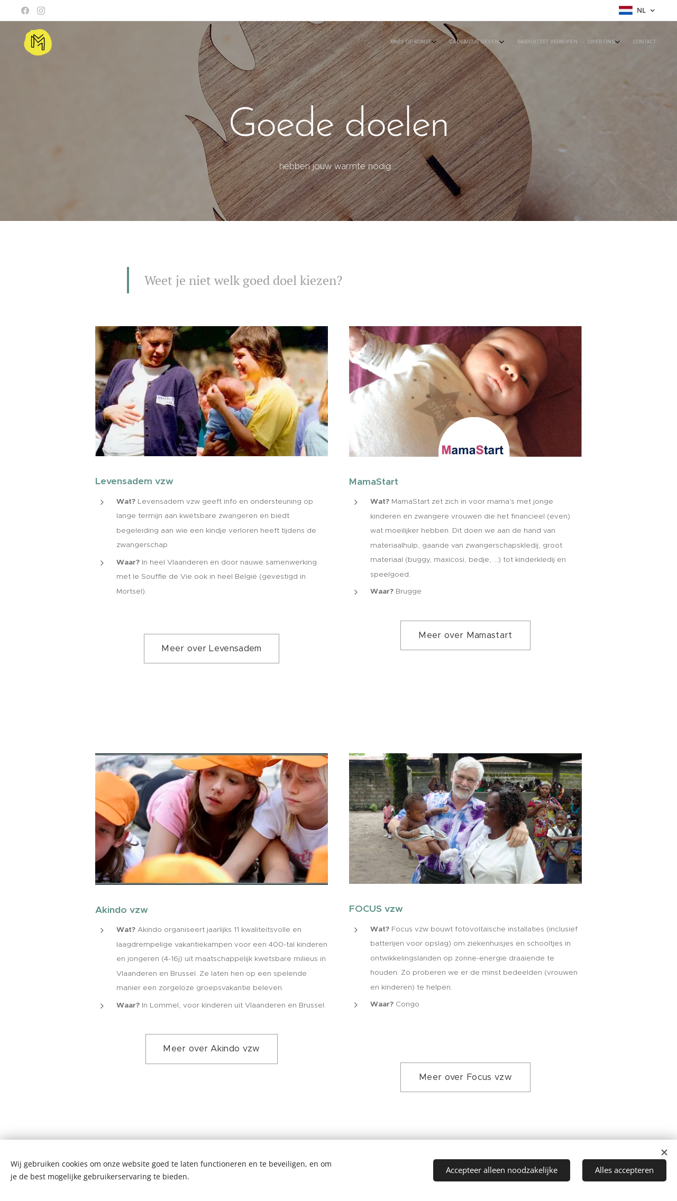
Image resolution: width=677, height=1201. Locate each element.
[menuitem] (595, 43)
